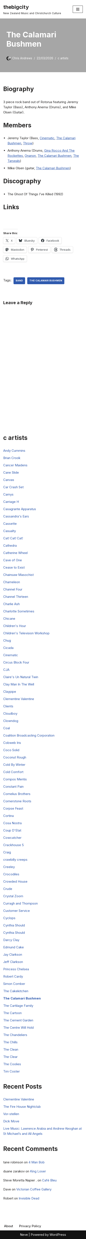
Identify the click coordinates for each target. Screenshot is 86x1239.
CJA (6, 670)
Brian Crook (11, 458)
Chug (7, 640)
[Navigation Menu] (78, 9)
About (8, 1226)
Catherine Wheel (15, 553)
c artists (63, 58)
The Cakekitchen (15, 991)
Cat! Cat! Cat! (13, 538)
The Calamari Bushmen (54, 156)
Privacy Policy (30, 1226)
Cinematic (47, 138)
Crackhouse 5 (13, 845)
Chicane (9, 618)
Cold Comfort (13, 772)
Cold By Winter (14, 765)
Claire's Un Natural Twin (20, 677)
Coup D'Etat (12, 830)
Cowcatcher (12, 838)
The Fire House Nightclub (22, 1107)
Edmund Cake (13, 947)
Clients (8, 706)
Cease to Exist (14, 567)
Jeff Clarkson (13, 962)
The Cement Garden (18, 1020)
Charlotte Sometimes (18, 611)
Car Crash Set (13, 487)
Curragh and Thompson (20, 903)
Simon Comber (14, 984)
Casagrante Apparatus (19, 509)
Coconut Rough (14, 757)
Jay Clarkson (12, 954)
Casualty (9, 531)
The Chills (10, 1042)
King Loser (38, 1171)
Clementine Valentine (18, 699)
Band (19, 280)
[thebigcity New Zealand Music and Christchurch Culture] (32, 9)
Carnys (8, 494)
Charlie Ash (11, 604)
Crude (7, 889)
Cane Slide (11, 472)
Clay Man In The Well (18, 684)
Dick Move (11, 1121)
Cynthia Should (14, 925)
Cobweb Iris (12, 743)
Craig (7, 852)
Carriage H (11, 502)
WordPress (58, 1235)
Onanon (30, 156)
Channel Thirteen (15, 597)
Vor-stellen (11, 1114)
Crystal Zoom (13, 896)
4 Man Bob (37, 1162)
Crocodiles (11, 874)
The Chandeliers (15, 1035)
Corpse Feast (13, 808)
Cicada (8, 648)
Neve (24, 1235)
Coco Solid (11, 750)
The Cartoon (12, 1013)
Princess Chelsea (16, 969)
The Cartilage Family (18, 1006)
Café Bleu (49, 1180)
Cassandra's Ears (16, 516)
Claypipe (9, 692)
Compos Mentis (15, 779)
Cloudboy (10, 713)
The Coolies (12, 1064)
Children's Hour (14, 626)
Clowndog (10, 721)
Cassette (10, 524)
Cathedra (10, 545)
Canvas (8, 480)
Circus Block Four (16, 662)
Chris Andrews (22, 58)
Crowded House (15, 881)
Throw (27, 143)
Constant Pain (13, 786)
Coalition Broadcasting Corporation (28, 735)
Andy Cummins (14, 451)
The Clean (10, 1049)
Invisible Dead (29, 1198)
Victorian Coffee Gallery (33, 1189)
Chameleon (11, 582)
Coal (6, 728)
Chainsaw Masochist (18, 575)
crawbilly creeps (15, 860)
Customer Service (16, 911)
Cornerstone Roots (17, 801)
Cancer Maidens (15, 465)
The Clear (10, 1057)
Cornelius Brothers (16, 794)
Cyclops (9, 918)
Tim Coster (11, 1071)
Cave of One (12, 560)
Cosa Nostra (12, 823)
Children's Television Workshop (26, 633)
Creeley (9, 867)
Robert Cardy (13, 976)
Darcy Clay (11, 940)
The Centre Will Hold (18, 1027)
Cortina (8, 816)
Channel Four (12, 589)
